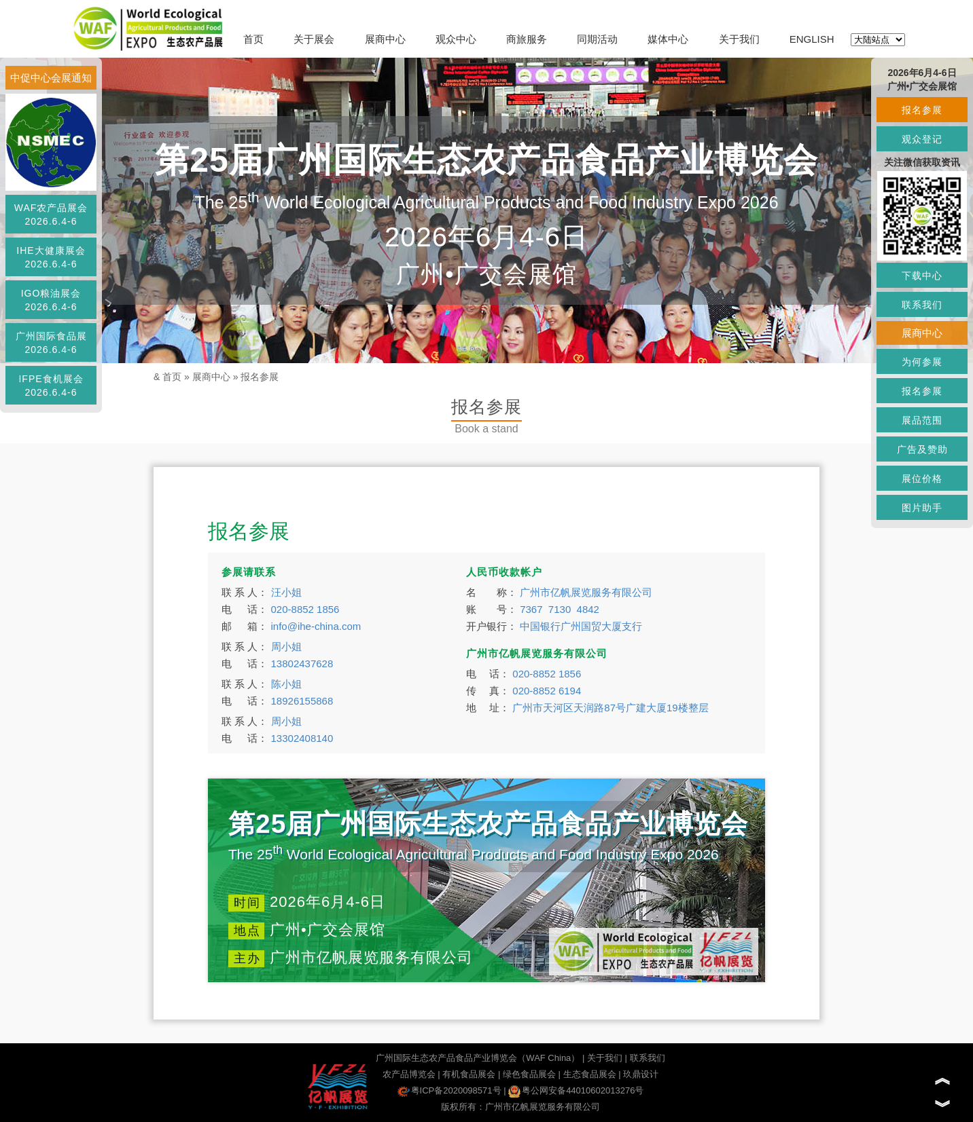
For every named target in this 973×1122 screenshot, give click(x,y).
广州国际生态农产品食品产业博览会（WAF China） (478, 1058)
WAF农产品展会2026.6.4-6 (51, 214)
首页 (253, 39)
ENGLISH (812, 39)
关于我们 (739, 39)
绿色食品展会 (529, 1074)
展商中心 (385, 39)
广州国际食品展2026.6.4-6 (51, 343)
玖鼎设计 (640, 1074)
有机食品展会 (468, 1074)
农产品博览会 (409, 1074)
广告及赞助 (922, 449)
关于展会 (314, 39)
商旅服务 (526, 39)
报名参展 (260, 376)
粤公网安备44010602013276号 (575, 1090)
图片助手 (922, 507)
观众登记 (922, 139)
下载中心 (922, 275)
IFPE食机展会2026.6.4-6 (50, 385)
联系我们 (647, 1058)
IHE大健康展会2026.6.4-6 (50, 257)
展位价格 (922, 478)
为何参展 (922, 361)
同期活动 (597, 39)
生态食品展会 (589, 1074)
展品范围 (922, 420)
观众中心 (456, 39)
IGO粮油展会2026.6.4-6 (51, 300)
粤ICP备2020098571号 (449, 1090)
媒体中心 (668, 39)
